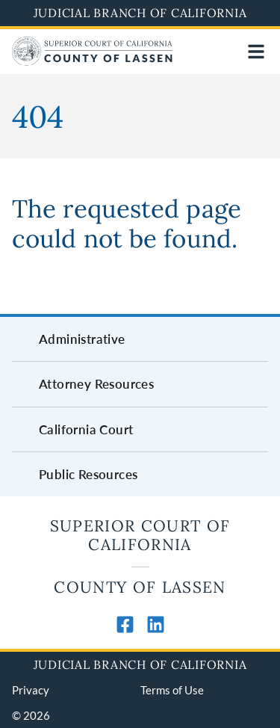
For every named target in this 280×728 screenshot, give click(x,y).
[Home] (92, 61)
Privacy (30, 690)
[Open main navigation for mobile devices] (256, 52)
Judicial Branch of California (140, 12)
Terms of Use (172, 690)
